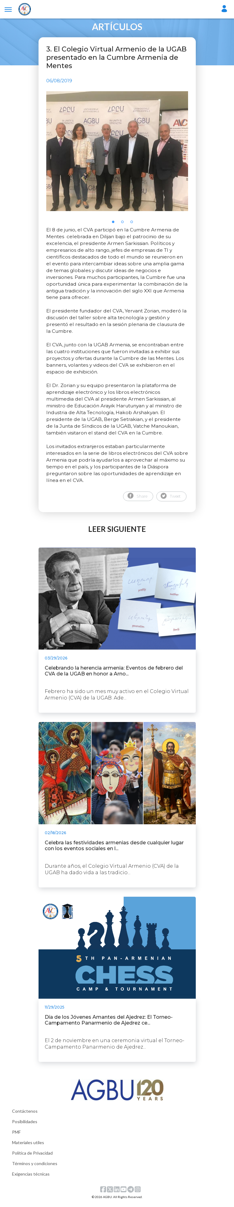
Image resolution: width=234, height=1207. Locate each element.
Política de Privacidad (32, 1156)
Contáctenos (25, 1114)
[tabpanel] (117, 152)
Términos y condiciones (34, 1166)
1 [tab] (115, 227)
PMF (16, 1135)
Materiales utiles (28, 1145)
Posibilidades (24, 1124)
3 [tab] (133, 227)
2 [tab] (124, 227)
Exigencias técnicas (31, 1177)
